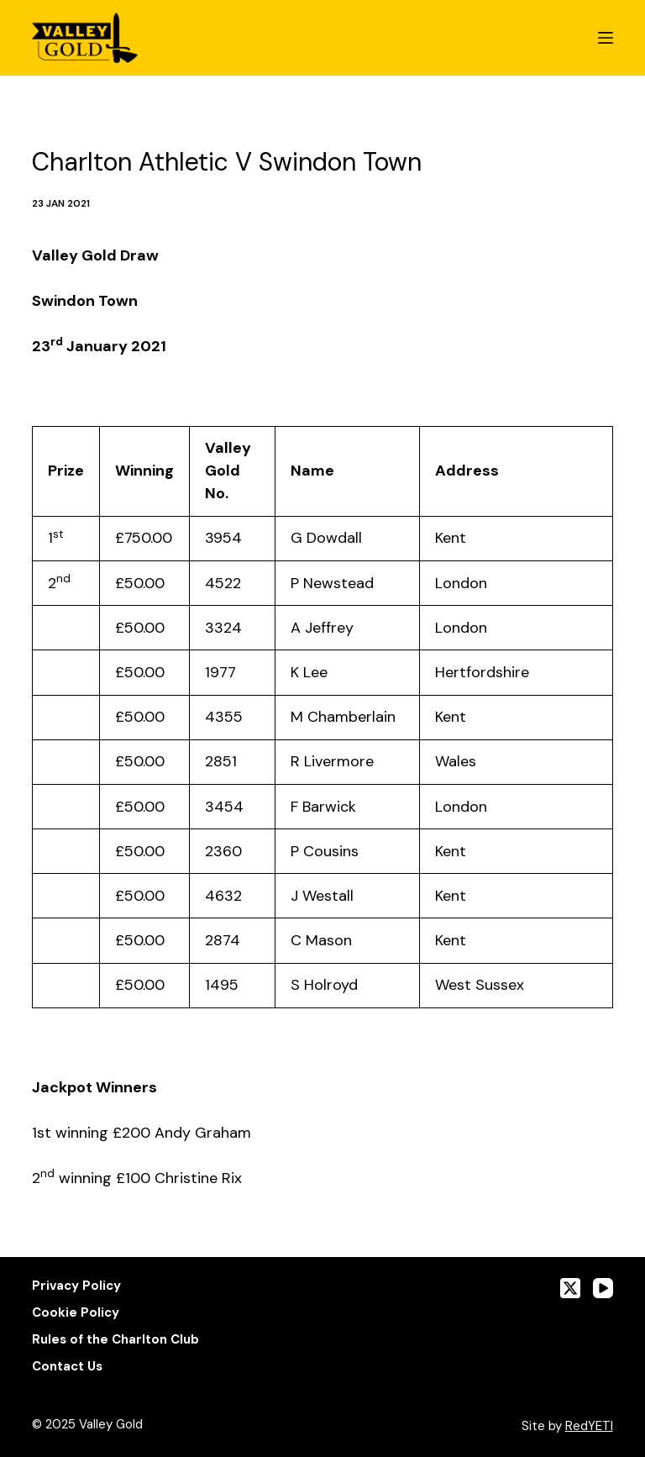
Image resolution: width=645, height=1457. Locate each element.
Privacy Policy (76, 1286)
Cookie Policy (75, 1313)
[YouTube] (603, 1288)
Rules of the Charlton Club (115, 1340)
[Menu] (605, 37)
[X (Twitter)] (570, 1288)
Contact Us (67, 1367)
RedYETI (589, 1426)
